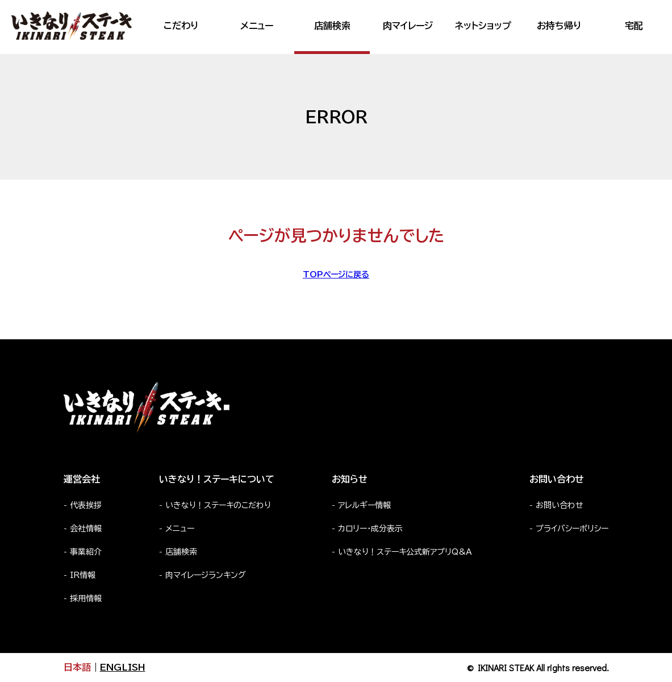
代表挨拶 (86, 505)
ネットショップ (483, 25)
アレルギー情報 (364, 505)
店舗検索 (332, 25)
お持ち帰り (559, 25)
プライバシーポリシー (572, 529)
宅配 (634, 25)
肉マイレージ (408, 25)
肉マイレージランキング (205, 575)
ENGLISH (122, 667)
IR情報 (82, 575)
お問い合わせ (559, 505)
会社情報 (86, 529)
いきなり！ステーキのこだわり (218, 505)
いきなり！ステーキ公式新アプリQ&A (405, 552)
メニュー (256, 25)
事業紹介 (86, 552)
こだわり (181, 25)
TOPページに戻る (336, 274)
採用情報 (86, 598)
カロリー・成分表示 (370, 529)
